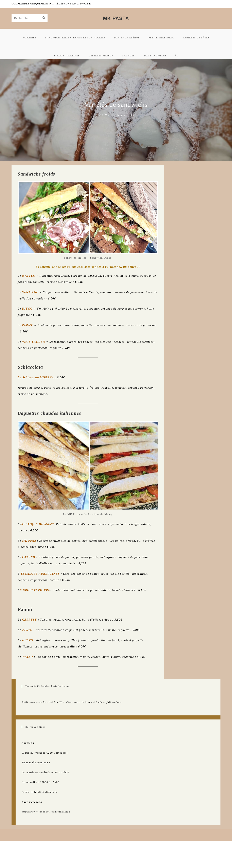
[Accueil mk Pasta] (99, 114)
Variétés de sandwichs (119, 114)
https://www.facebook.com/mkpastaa (46, 811)
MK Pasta (116, 18)
